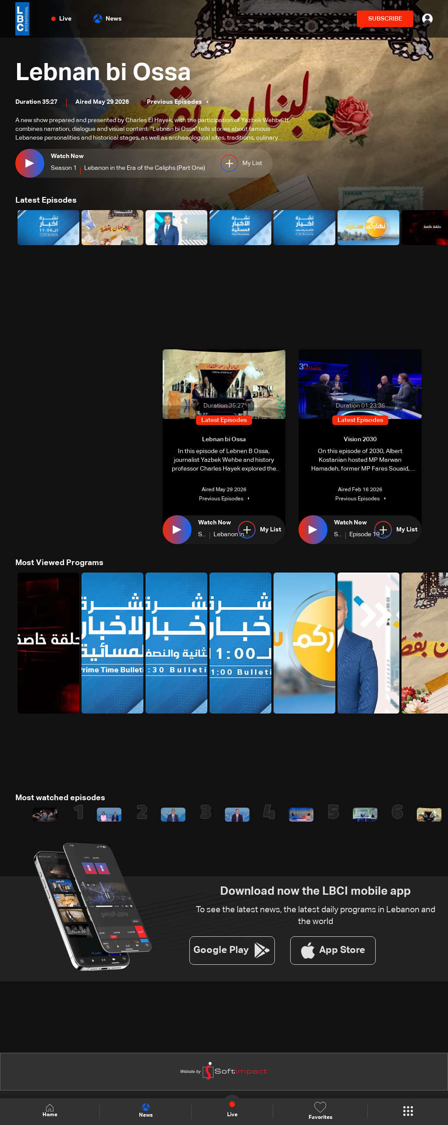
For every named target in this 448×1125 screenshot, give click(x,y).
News (107, 18)
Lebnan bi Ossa (104, 73)
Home (50, 1111)
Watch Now (67, 157)
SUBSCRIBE (385, 19)
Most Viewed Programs (59, 562)
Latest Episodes (46, 200)
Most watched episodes (60, 798)
